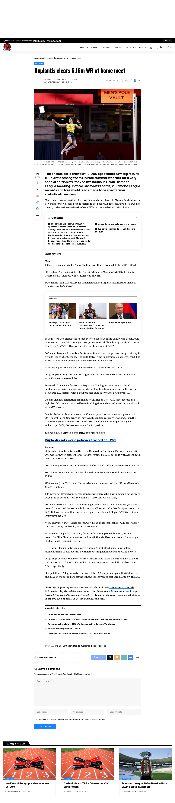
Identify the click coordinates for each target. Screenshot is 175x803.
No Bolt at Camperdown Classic (64, 628)
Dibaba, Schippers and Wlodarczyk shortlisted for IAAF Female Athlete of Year (88, 619)
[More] (139, 80)
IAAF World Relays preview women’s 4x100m (27, 785)
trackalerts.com (14, 792)
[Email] (126, 80)
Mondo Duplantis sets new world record (117, 224)
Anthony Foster (130, 792)
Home (36, 58)
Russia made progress (120, 322)
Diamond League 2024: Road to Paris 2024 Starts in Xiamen (145, 785)
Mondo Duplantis (81, 645)
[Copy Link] (130, 80)
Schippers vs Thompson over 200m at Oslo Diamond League (79, 633)
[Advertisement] (87, 19)
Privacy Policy (39, 41)
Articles (43, 58)
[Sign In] (150, 47)
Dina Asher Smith (63, 645)
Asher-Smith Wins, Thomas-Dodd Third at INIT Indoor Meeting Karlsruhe (92, 325)
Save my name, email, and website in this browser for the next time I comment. (72, 719)
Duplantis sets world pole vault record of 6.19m (115, 230)
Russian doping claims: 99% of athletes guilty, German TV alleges (81, 623)
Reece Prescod (98, 645)
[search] (156, 47)
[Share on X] (122, 80)
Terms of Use (56, 41)
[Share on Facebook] (118, 80)
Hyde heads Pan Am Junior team (64, 614)
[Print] (135, 80)
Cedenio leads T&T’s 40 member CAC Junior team (87, 785)
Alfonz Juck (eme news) (57, 79)
